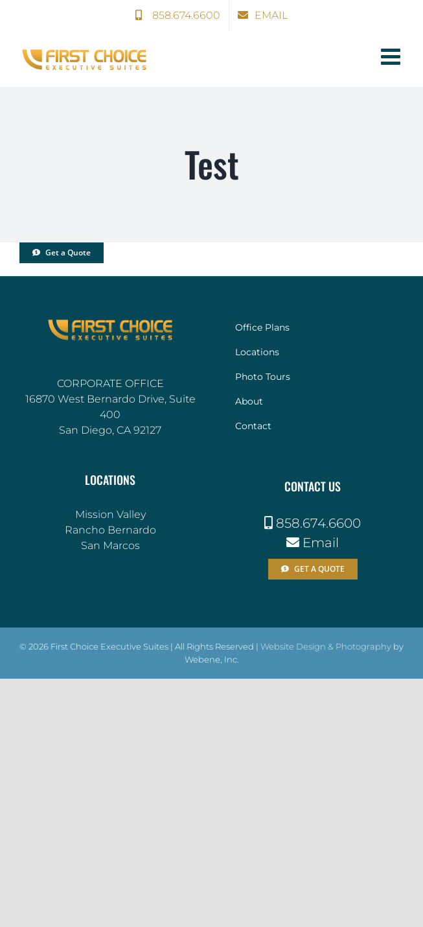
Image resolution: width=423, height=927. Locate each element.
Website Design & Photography (325, 646)
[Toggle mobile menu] (392, 56)
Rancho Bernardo (110, 530)
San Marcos (110, 545)
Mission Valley (110, 514)
